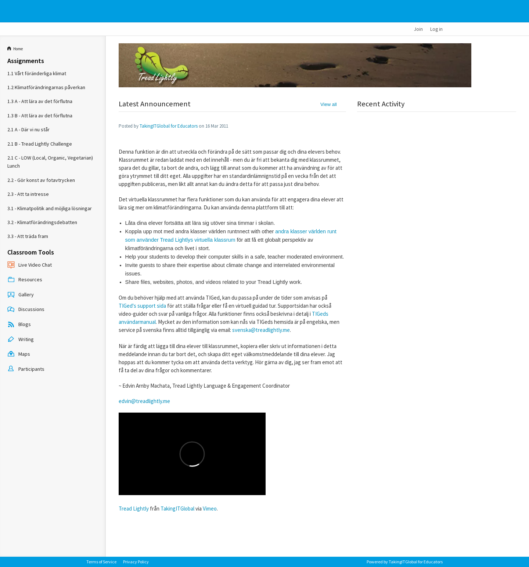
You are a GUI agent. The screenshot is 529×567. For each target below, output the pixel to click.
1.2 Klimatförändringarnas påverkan (46, 87)
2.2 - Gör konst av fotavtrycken (41, 180)
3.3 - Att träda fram (27, 236)
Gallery (20, 294)
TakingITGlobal (177, 508)
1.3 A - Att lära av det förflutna (39, 101)
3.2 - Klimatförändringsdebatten (42, 222)
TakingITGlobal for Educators (169, 126)
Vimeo (210, 508)
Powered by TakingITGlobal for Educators (405, 561)
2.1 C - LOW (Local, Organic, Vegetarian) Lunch (50, 161)
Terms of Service (101, 561)
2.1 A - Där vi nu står (28, 129)
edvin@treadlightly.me (144, 401)
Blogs (19, 325)
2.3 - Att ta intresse (28, 194)
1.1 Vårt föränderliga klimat (36, 73)
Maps (18, 354)
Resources (24, 280)
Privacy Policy (136, 561)
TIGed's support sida (142, 305)
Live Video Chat (29, 265)
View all (328, 104)
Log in (436, 29)
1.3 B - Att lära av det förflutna (39, 115)
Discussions (25, 310)
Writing (20, 339)
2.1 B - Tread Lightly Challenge (39, 143)
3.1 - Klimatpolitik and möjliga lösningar (49, 208)
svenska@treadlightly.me (261, 329)
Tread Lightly (134, 508)
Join (418, 29)
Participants (25, 369)
